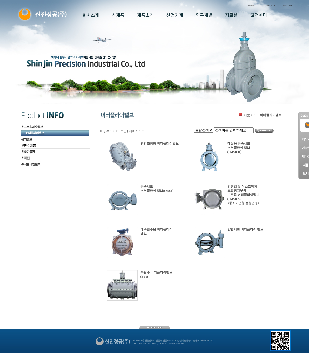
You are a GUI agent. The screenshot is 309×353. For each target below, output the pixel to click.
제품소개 (250, 115)
